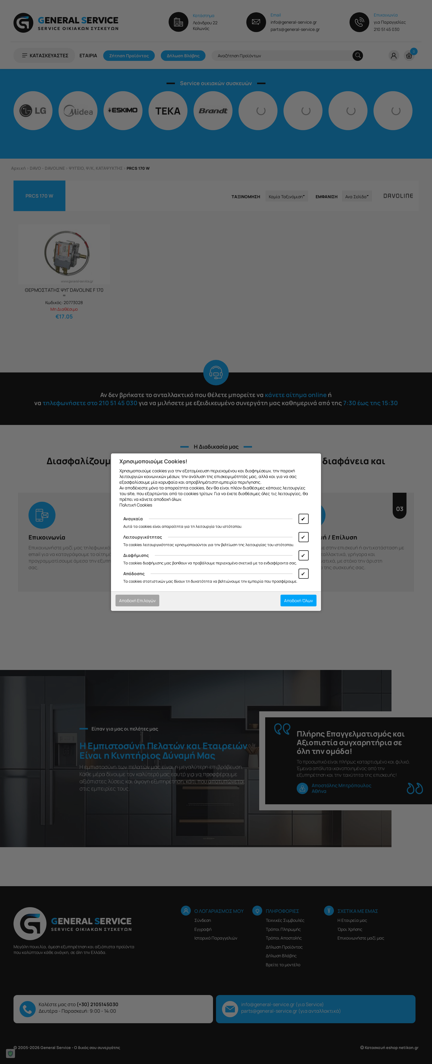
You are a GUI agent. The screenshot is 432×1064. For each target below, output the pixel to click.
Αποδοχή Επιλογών (137, 600)
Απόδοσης (134, 573)
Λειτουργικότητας (142, 537)
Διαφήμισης (136, 555)
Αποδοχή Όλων (298, 600)
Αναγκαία (133, 519)
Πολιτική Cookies (135, 505)
